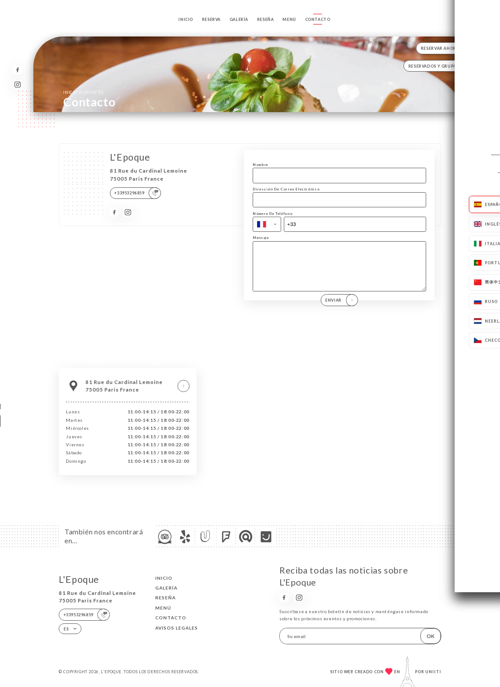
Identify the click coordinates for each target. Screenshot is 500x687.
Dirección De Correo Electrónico (286, 189)
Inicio (185, 19)
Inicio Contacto (83, 92)
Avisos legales (176, 627)
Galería (239, 19)
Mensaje (261, 237)
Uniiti (433, 671)
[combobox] (267, 224)
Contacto (318, 19)
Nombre (260, 164)
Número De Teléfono (272, 213)
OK (431, 636)
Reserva (211, 19)
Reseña (265, 19)
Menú (289, 19)
